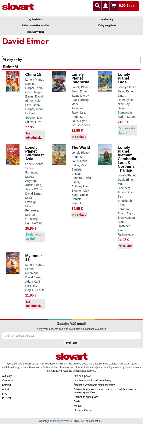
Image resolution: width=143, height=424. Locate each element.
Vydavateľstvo (36, 19)
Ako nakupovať (82, 376)
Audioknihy (107, 19)
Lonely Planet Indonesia (80, 78)
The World (80, 147)
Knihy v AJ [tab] (10, 66)
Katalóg (6, 384)
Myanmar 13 (33, 258)
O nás (77, 401)
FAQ (4, 393)
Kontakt (78, 405)
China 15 (33, 74)
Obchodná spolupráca (86, 397)
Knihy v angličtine (107, 25)
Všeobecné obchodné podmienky (92, 380)
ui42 (101, 421)
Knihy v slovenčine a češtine (36, 25)
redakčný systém (59, 421)
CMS (82, 421)
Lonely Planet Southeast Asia (34, 153)
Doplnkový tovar (35, 31)
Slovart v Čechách (84, 410)
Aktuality (7, 376)
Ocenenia (7, 380)
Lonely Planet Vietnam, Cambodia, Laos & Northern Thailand (127, 158)
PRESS (6, 398)
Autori (5, 389)
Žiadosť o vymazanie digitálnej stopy (94, 384)
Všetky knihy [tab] (12, 59)
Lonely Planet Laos (124, 78)
